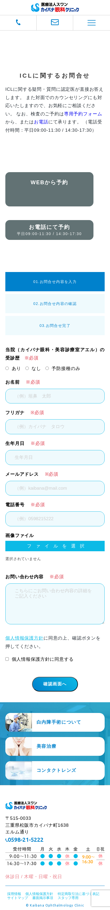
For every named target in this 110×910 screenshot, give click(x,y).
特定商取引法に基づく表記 (78, 894)
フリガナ (14, 412)
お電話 (41, 121)
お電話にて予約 (49, 230)
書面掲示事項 (42, 898)
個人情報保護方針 (24, 638)
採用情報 (14, 894)
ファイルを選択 (52, 546)
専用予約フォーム (83, 113)
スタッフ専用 (68, 898)
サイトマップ (17, 898)
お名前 (12, 382)
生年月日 (14, 443)
